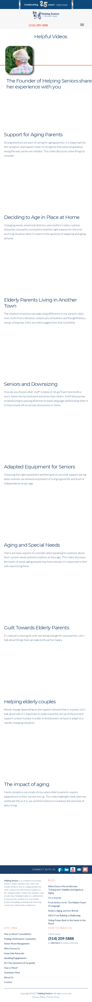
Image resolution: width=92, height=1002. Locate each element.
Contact (8, 982)
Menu (84, 25)
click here (55, 943)
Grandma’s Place (12, 972)
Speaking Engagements (15, 958)
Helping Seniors (45, 993)
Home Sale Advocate (14, 953)
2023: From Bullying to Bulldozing (64, 915)
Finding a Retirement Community (20, 939)
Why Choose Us (12, 948)
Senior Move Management (17, 943)
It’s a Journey (54, 898)
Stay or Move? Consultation (17, 934)
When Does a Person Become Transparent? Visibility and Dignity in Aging (65, 889)
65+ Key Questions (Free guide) (19, 963)
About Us (8, 977)
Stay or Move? (11, 968)
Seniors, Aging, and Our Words (63, 910)
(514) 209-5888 (38, 25)
